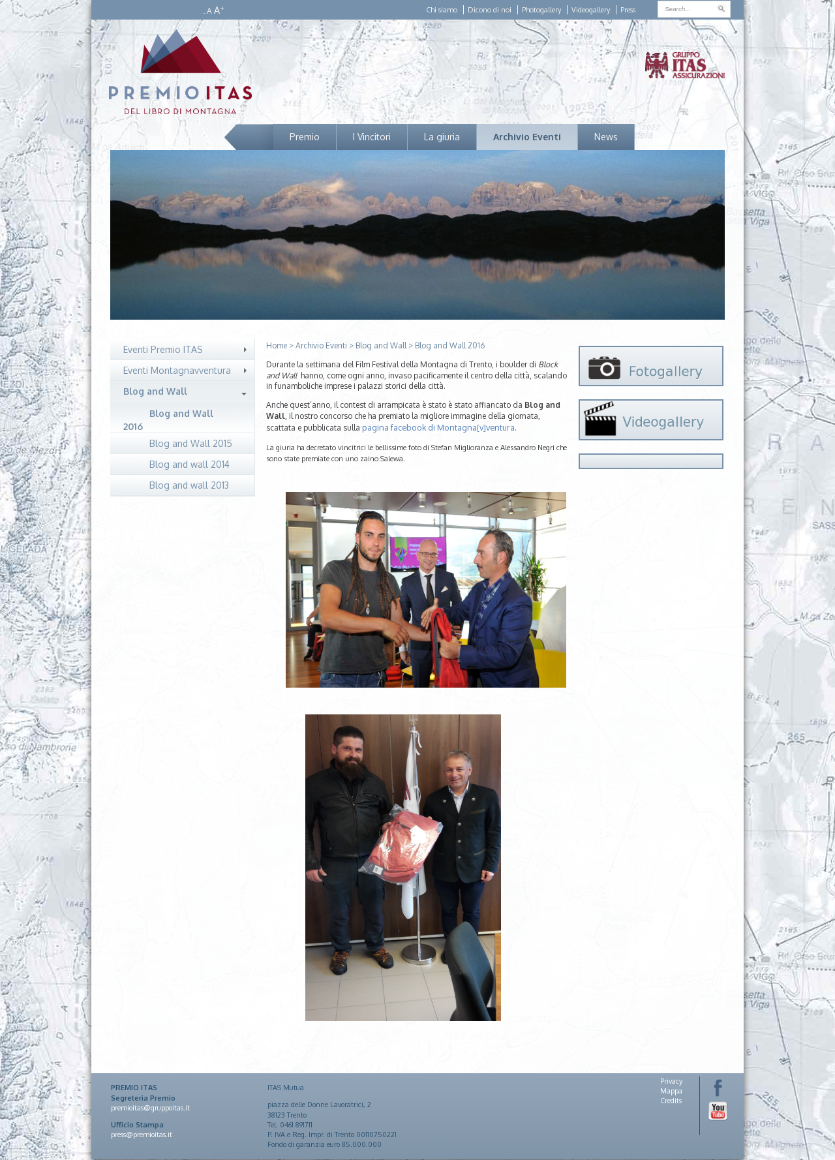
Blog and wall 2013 (189, 485)
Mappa (671, 1090)
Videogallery (590, 9)
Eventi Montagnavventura (177, 370)
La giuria (442, 136)
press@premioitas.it (141, 1134)
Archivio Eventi (527, 136)
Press (627, 9)
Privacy (671, 1081)
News (606, 136)
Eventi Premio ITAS (163, 349)
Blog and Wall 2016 (168, 420)
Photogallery (541, 9)
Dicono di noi (489, 9)
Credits (671, 1100)
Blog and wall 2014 (189, 464)
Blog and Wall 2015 (190, 443)
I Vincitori (372, 136)
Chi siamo (441, 9)
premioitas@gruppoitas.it (150, 1107)
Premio (305, 136)
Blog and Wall (155, 391)
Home (276, 345)
